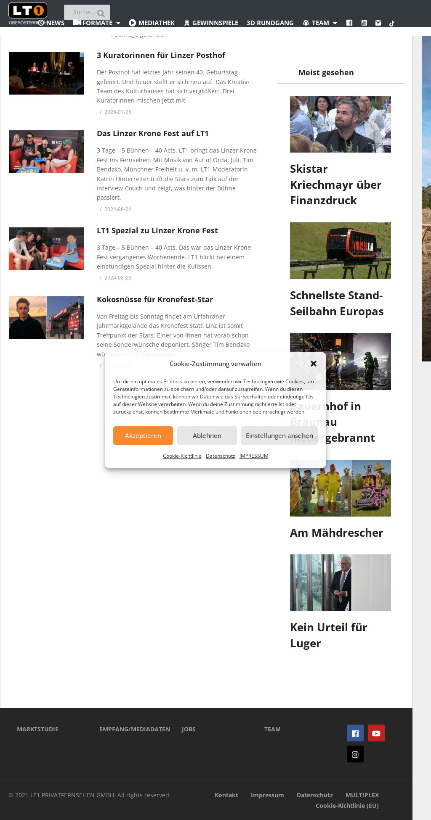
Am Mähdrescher (336, 532)
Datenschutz (220, 455)
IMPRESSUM (254, 455)
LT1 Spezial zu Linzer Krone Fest (157, 230)
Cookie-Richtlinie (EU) (347, 805)
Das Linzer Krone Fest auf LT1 (153, 133)
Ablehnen (207, 435)
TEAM (272, 729)
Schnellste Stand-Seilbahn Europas (337, 303)
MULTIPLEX (362, 795)
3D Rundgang (270, 22)
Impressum (267, 795)
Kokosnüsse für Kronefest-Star (155, 299)
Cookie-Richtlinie (182, 455)
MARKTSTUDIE (38, 729)
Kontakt (226, 795)
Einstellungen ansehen (279, 435)
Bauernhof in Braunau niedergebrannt (332, 421)
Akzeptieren (143, 435)
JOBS (189, 729)
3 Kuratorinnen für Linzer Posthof (161, 55)
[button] (313, 363)
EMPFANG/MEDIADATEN (128, 729)
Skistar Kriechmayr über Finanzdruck (336, 184)
